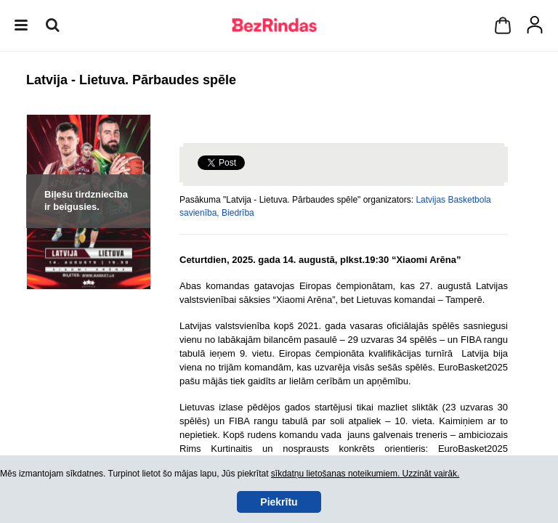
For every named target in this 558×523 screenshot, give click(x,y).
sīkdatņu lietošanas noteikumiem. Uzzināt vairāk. (365, 474)
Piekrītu (278, 502)
